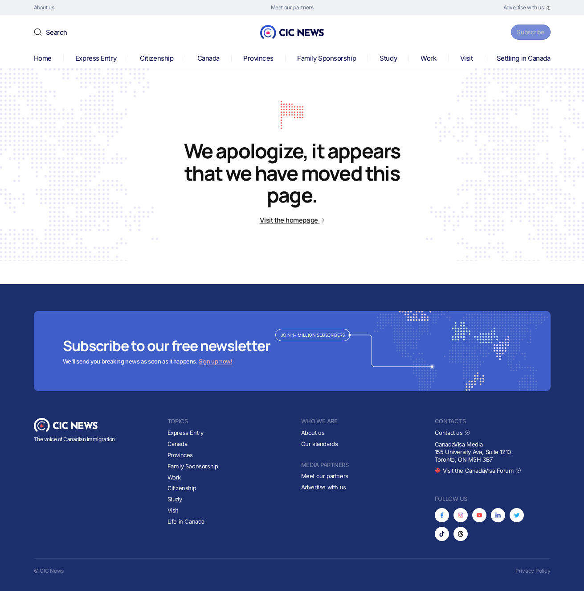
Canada (208, 58)
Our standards (319, 443)
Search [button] (56, 32)
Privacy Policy (533, 570)
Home (43, 58)
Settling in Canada (524, 58)
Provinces (258, 58)
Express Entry (95, 58)
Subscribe (527, 32)
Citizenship (156, 58)
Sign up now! (215, 361)
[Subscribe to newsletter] (292, 351)
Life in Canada (186, 521)
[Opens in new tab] (527, 7)
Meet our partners (324, 475)
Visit (466, 58)
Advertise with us (323, 487)
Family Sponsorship (326, 58)
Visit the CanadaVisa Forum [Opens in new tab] (478, 470)
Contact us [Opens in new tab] (453, 432)
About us (313, 432)
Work (428, 58)
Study (388, 58)
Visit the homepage (292, 220)
